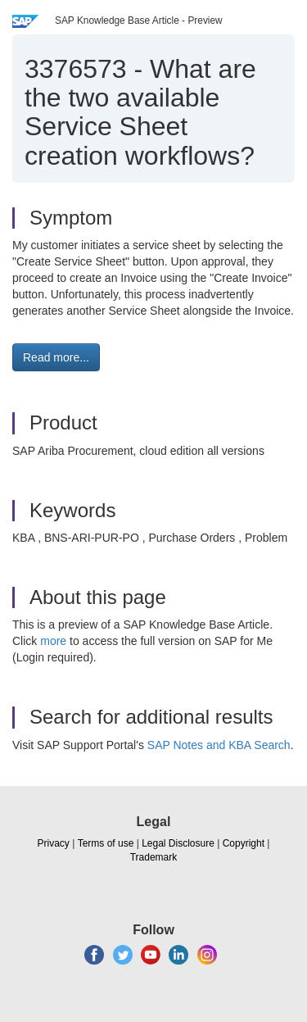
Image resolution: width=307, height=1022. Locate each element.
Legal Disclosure (178, 843)
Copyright (243, 843)
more (53, 640)
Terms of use (106, 843)
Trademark (154, 857)
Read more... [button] (56, 357)
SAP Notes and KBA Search (219, 745)
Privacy (54, 843)
